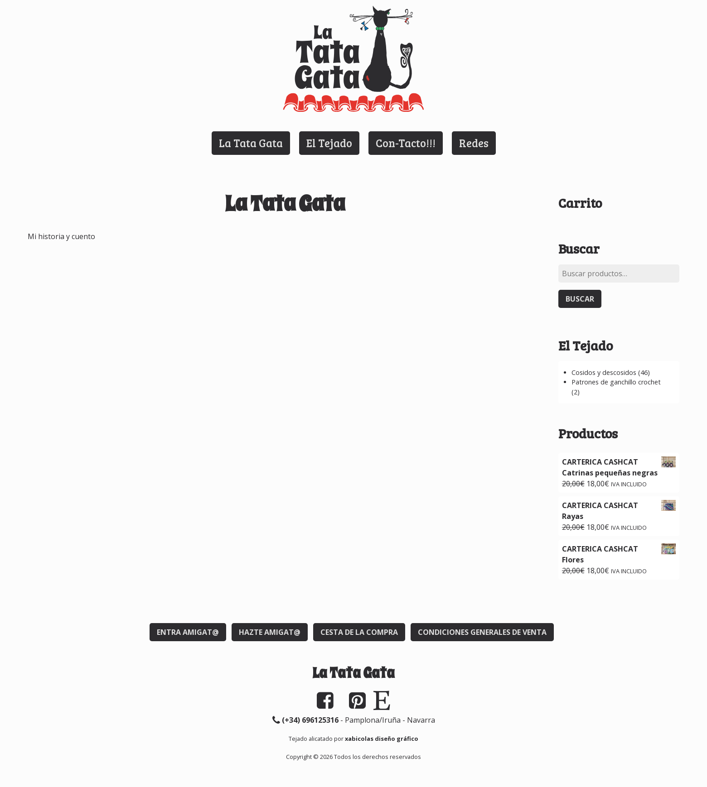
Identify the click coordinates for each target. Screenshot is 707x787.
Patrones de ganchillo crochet (616, 382)
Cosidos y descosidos (603, 372)
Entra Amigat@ (188, 632)
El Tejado (329, 142)
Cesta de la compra (359, 632)
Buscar (580, 299)
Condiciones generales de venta (482, 632)
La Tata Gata (251, 142)
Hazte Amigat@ (269, 632)
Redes (474, 142)
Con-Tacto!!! (406, 142)
